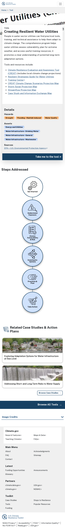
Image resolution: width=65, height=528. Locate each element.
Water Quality (51, 118)
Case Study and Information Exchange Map (30, 93)
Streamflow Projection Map (22, 90)
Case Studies (11, 500)
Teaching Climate (13, 439)
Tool (11, 10)
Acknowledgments (42, 451)
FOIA (35, 523)
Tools (7, 504)
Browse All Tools (48, 404)
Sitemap (37, 455)
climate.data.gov (12, 485)
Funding (8, 508)
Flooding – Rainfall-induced (29, 118)
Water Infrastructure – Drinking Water (22, 131)
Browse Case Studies (48, 393)
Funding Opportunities (15, 470)
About (8, 451)
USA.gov (37, 485)
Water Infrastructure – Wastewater (21, 139)
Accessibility (24, 523)
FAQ (7, 455)
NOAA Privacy (9, 523)
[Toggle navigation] (60, 4)
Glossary (9, 474)
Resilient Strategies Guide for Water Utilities (31, 76)
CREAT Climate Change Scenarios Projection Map (33, 83)
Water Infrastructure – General (19, 135)
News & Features (12, 435)
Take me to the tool (47, 156)
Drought (9, 118)
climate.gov (10, 489)
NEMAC (37, 489)
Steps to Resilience (42, 500)
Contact (8, 459)
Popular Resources (42, 504)
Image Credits (10, 417)
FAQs (36, 439)
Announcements (41, 470)
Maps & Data (39, 435)
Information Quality (49, 523)
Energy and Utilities (14, 127)
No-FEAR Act (8, 526)
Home (3, 10)
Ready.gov (22, 526)
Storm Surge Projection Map (22, 86)
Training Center (16, 80)
